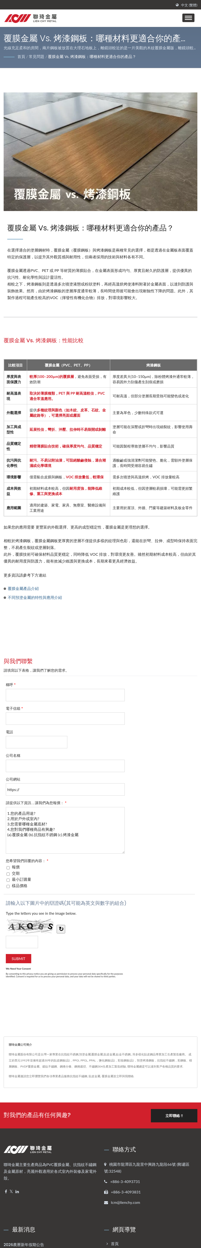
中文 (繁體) (189, 5)
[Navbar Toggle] (188, 18)
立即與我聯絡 (125, 1076)
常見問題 (36, 56)
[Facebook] (6, 1191)
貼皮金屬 (94, 1076)
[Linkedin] (17, 1191)
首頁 (21, 56)
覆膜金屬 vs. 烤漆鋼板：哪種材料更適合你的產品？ (92, 56)
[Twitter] (11, 1191)
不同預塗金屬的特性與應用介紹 (35, 597)
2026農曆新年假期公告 (24, 1244)
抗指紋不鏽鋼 (78, 1076)
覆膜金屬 (107, 1076)
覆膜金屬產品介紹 (23, 588)
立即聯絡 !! (173, 1115)
